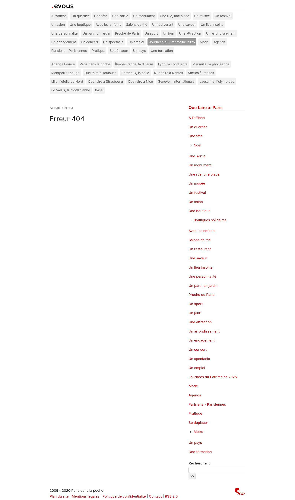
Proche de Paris (127, 33)
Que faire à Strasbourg (105, 81)
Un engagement (63, 42)
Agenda (220, 42)
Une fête (100, 16)
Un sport (151, 33)
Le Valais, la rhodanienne (70, 90)
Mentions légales (85, 496)
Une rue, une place (174, 16)
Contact (155, 496)
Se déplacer (119, 51)
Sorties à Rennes (201, 73)
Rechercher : (199, 463)
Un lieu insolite (212, 25)
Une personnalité (64, 33)
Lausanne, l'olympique (216, 81)
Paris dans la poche (95, 64)
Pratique (98, 51)
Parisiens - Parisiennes (69, 51)
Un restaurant (162, 25)
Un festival (223, 16)
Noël (197, 145)
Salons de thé (136, 25)
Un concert (89, 42)
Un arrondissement (221, 33)
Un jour (168, 33)
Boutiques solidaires (210, 220)
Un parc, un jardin (96, 33)
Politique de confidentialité (124, 496)
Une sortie (120, 16)
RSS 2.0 (171, 496)
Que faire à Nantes (168, 73)
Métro (198, 432)
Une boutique (80, 25)
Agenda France (63, 64)
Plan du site (59, 496)
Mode (204, 42)
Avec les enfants (108, 25)
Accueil (55, 108)
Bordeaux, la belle (135, 73)
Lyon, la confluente (173, 64)
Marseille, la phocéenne (210, 64)
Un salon (58, 25)
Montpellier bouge (65, 73)
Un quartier (80, 16)
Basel (99, 90)
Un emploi (136, 42)
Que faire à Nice (140, 81)
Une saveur (187, 25)
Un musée (202, 16)
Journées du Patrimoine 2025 (172, 42)
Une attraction (190, 33)
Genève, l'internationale (176, 81)
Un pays (139, 51)
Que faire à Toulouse (100, 73)
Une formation (162, 51)
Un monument (144, 16)
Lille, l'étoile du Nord (67, 81)
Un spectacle (113, 42)
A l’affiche (59, 16)
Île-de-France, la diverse (134, 64)
